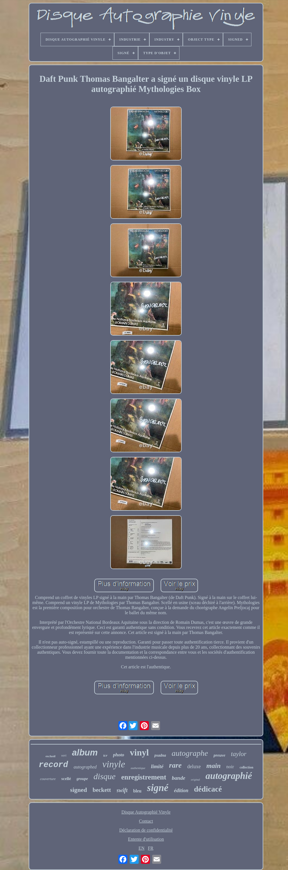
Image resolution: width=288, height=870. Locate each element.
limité (157, 766)
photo (118, 754)
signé (157, 787)
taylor (238, 753)
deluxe (194, 766)
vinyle (113, 764)
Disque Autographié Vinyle (146, 812)
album (85, 752)
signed (78, 789)
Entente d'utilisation (146, 839)
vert (63, 755)
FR (151, 848)
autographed (85, 767)
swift (122, 790)
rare (175, 765)
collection (246, 767)
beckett (102, 790)
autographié (229, 776)
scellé (66, 778)
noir (230, 766)
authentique (138, 768)
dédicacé (208, 789)
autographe (190, 753)
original (195, 779)
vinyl (139, 752)
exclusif (50, 756)
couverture (48, 779)
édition (181, 790)
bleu (137, 790)
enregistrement (143, 777)
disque (105, 776)
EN (142, 848)
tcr (105, 755)
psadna (160, 755)
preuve (219, 755)
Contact (146, 821)
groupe (82, 779)
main (213, 765)
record (53, 765)
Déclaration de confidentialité (146, 830)
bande (178, 778)
